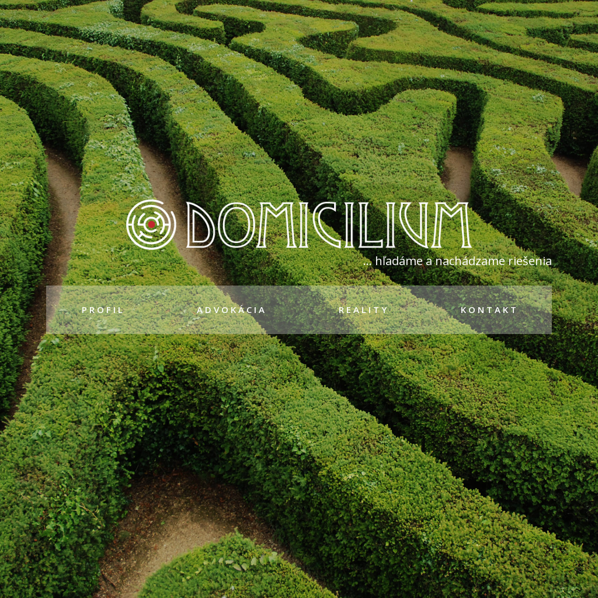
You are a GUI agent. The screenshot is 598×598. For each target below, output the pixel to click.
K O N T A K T (488, 309)
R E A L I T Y (363, 309)
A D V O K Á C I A (231, 309)
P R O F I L (102, 309)
